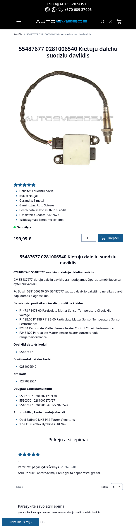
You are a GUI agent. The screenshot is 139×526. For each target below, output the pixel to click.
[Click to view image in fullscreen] (68, 119)
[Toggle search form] (102, 21)
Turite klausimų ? (20, 522)
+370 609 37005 (75, 9)
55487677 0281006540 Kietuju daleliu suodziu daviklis (58, 34)
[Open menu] (18, 21)
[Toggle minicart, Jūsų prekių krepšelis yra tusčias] (119, 21)
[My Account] (110, 21)
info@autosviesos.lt (68, 3)
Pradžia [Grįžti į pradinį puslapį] (17, 34)
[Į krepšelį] (110, 238)
